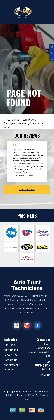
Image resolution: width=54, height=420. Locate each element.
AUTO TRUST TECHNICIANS (21, 119)
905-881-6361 (23, 296)
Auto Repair (11, 349)
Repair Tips (11, 354)
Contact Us (10, 359)
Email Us (44, 375)
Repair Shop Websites (37, 391)
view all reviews (27, 189)
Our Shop (9, 344)
